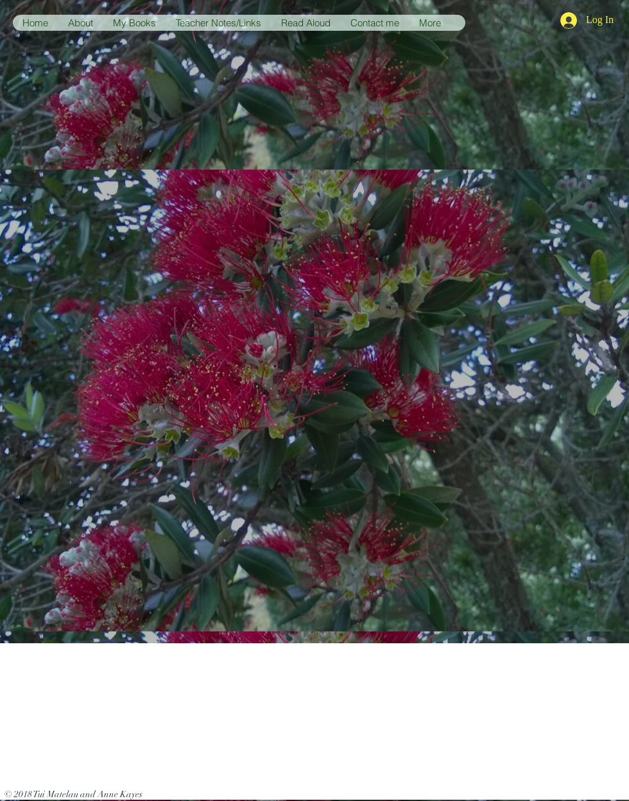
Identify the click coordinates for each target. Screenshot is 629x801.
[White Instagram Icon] (507, 792)
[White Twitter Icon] (464, 792)
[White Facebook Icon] (486, 792)
